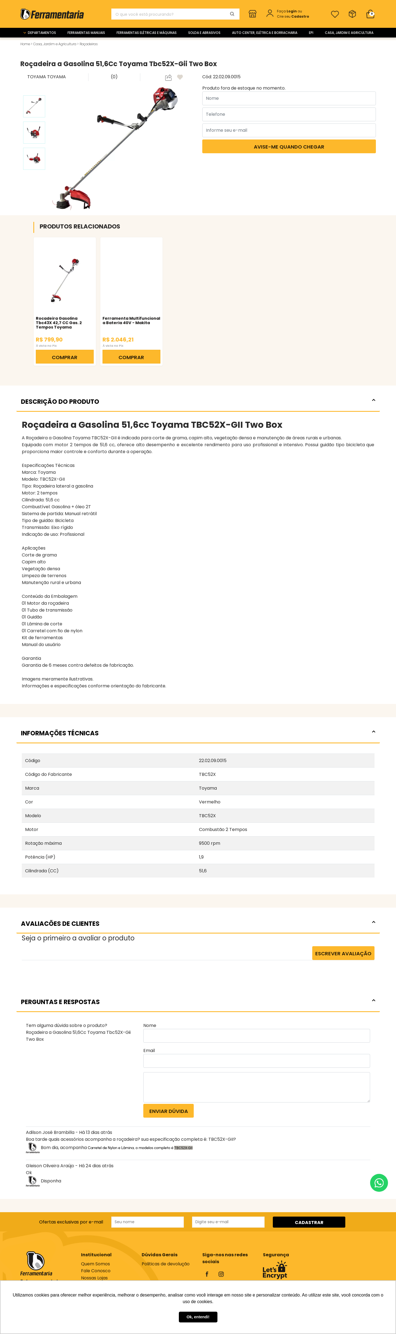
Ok (29, 1172)
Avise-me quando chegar (289, 146)
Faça (287, 11)
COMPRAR (64, 357)
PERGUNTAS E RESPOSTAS (198, 1001)
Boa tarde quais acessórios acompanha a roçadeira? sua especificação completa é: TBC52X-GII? (131, 1139)
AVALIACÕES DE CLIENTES (198, 923)
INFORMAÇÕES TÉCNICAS (198, 733)
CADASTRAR (309, 1222)
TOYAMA (37, 77)
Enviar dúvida (168, 1111)
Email (149, 1050)
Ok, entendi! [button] (198, 1317)
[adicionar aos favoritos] (180, 77)
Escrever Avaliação (343, 953)
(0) (114, 77)
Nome (149, 1025)
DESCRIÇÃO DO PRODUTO (198, 401)
